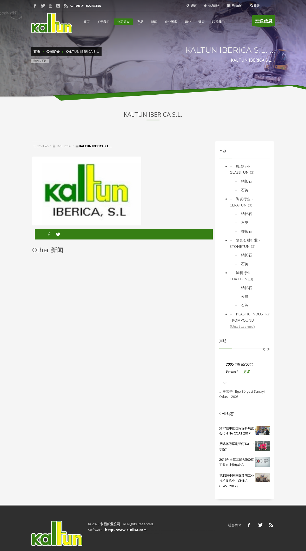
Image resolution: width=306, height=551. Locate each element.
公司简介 (123, 22)
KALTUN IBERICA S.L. (82, 51)
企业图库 (171, 22)
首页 (86, 22)
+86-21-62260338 (87, 5)
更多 (246, 371)
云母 (244, 296)
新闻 (154, 22)
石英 (244, 189)
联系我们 (218, 22)
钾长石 (246, 231)
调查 (201, 22)
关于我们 (103, 22)
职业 (188, 22)
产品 (140, 22)
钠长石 (246, 181)
